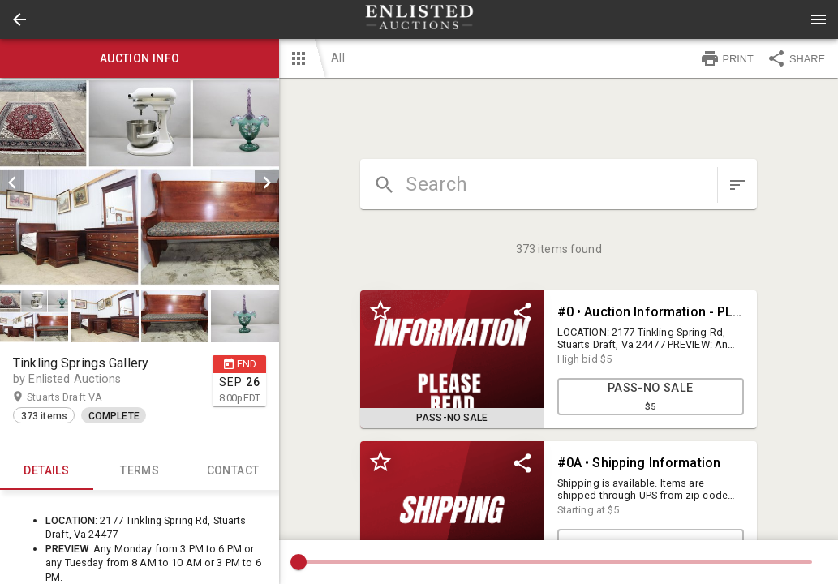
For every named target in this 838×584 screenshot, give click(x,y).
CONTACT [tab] (233, 470)
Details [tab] (46, 470)
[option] (139, 182)
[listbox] (139, 182)
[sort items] (737, 185)
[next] (267, 182)
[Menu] (818, 19)
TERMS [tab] (140, 470)
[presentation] (419, 19)
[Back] (19, 19)
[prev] (12, 182)
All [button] (337, 57)
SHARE (796, 58)
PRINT (727, 58)
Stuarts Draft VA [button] (80, 397)
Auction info (139, 58)
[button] (19, 19)
